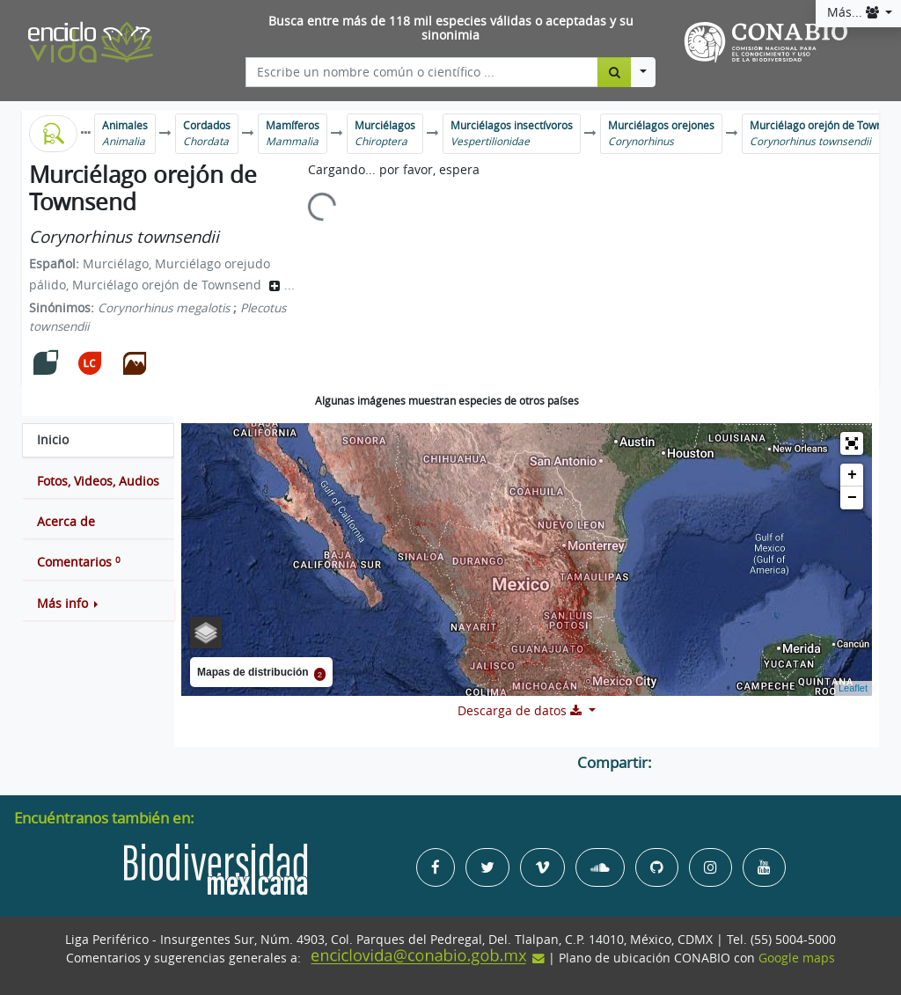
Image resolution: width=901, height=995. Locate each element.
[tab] (98, 440)
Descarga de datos (521, 711)
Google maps (796, 958)
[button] (98, 603)
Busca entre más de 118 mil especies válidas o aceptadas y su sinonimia (451, 28)
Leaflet (853, 688)
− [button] (852, 497)
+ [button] (852, 475)
